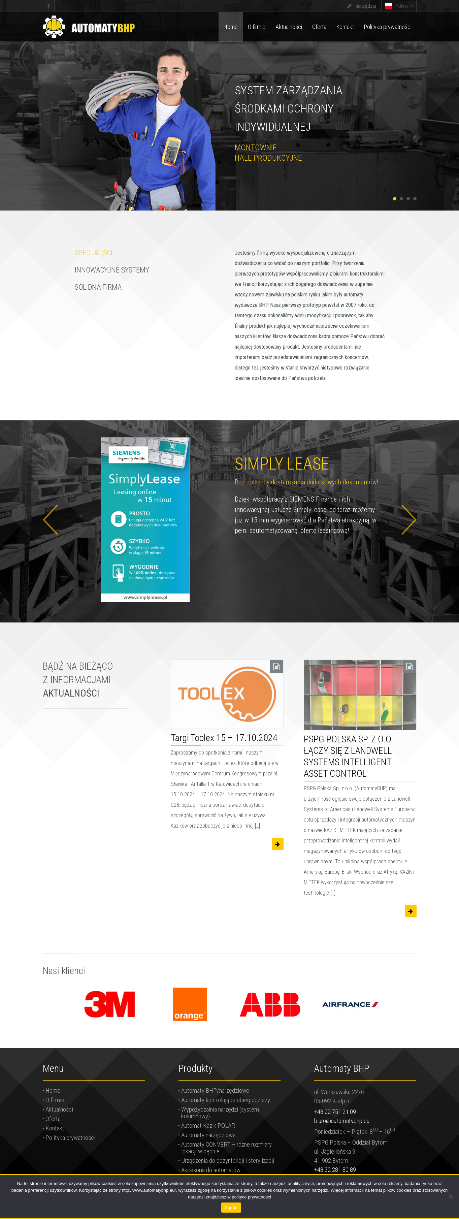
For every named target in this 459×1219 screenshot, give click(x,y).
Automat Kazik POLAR (208, 1125)
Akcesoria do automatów (210, 1170)
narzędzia (366, 6)
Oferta (53, 1119)
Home (52, 1090)
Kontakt (54, 1128)
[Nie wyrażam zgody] (450, 1196)
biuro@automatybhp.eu (341, 1121)
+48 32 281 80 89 (335, 1170)
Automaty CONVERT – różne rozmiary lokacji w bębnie (226, 1148)
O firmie (54, 1100)
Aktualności (59, 1109)
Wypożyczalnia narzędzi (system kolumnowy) (220, 1112)
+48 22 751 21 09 (335, 1112)
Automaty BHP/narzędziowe (215, 1090)
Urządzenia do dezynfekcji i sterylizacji (227, 1160)
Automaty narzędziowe (208, 1135)
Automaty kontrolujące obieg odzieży (225, 1100)
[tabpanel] (229, 105)
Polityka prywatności (70, 1138)
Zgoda (231, 1207)
